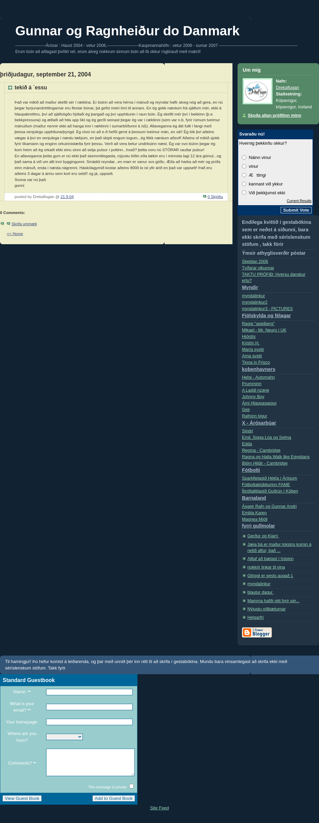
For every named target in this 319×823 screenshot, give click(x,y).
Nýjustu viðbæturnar (266, 609)
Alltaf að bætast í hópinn (270, 558)
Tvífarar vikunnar (258, 268)
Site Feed (159, 813)
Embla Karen (254, 513)
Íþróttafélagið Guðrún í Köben (278, 496)
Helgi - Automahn (258, 377)
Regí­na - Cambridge (261, 450)
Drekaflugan (287, 87)
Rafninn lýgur (278, 421)
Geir (246, 409)
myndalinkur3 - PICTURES (278, 313)
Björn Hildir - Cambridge (278, 468)
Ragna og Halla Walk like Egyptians (275, 456)
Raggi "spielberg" (258, 323)
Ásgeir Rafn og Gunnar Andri (269, 506)
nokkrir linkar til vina (266, 567)
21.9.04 (67, 196)
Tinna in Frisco (278, 367)
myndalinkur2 (254, 302)
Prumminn (251, 383)
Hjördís (249, 336)
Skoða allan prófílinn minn (274, 115)
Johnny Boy (253, 396)
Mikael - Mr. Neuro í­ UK (264, 330)
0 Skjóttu (215, 196)
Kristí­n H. (251, 343)
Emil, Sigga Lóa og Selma (266, 437)
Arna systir (252, 356)
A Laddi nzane (255, 390)
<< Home (15, 233)
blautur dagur (260, 592)
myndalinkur (253, 295)
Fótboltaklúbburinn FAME (266, 484)
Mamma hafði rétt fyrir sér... (273, 600)
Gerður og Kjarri (263, 536)
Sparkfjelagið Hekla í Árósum (269, 478)
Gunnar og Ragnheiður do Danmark (127, 30)
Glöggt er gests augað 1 (270, 575)
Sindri (247, 431)
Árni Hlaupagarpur (259, 403)
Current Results (299, 201)
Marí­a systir (253, 349)
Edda (247, 444)
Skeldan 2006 (255, 261)
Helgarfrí (255, 617)
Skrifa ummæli (24, 223)
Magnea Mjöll (278, 524)
